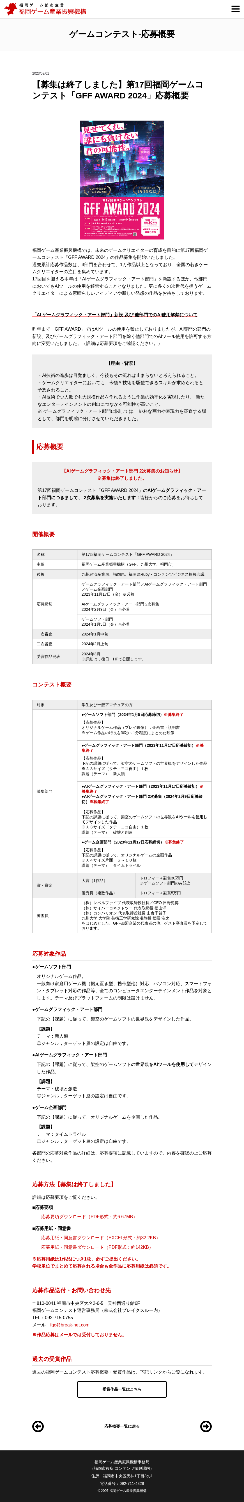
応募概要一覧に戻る (122, 1426)
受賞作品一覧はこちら (122, 1389)
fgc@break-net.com (69, 1325)
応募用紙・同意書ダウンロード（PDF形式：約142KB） (97, 1247)
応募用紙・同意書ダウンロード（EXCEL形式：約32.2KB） (100, 1237)
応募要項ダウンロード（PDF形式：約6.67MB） (89, 1216)
